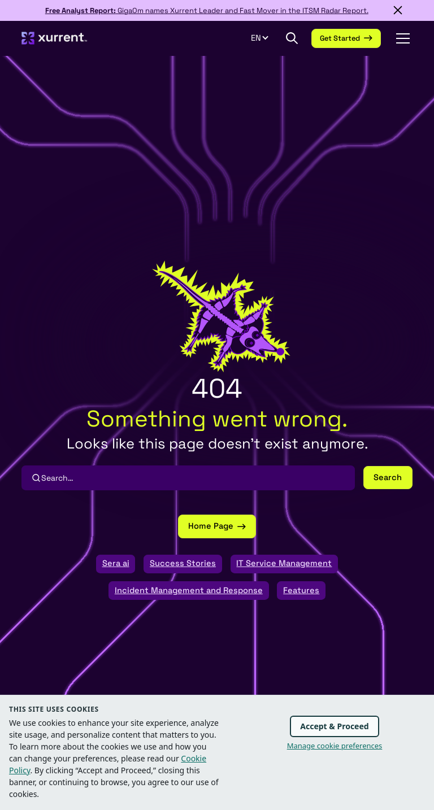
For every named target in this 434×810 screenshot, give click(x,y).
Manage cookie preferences (335, 746)
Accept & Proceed (334, 726)
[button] (266, 38)
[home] (54, 38)
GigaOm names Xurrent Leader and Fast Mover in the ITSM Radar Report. (206, 10)
